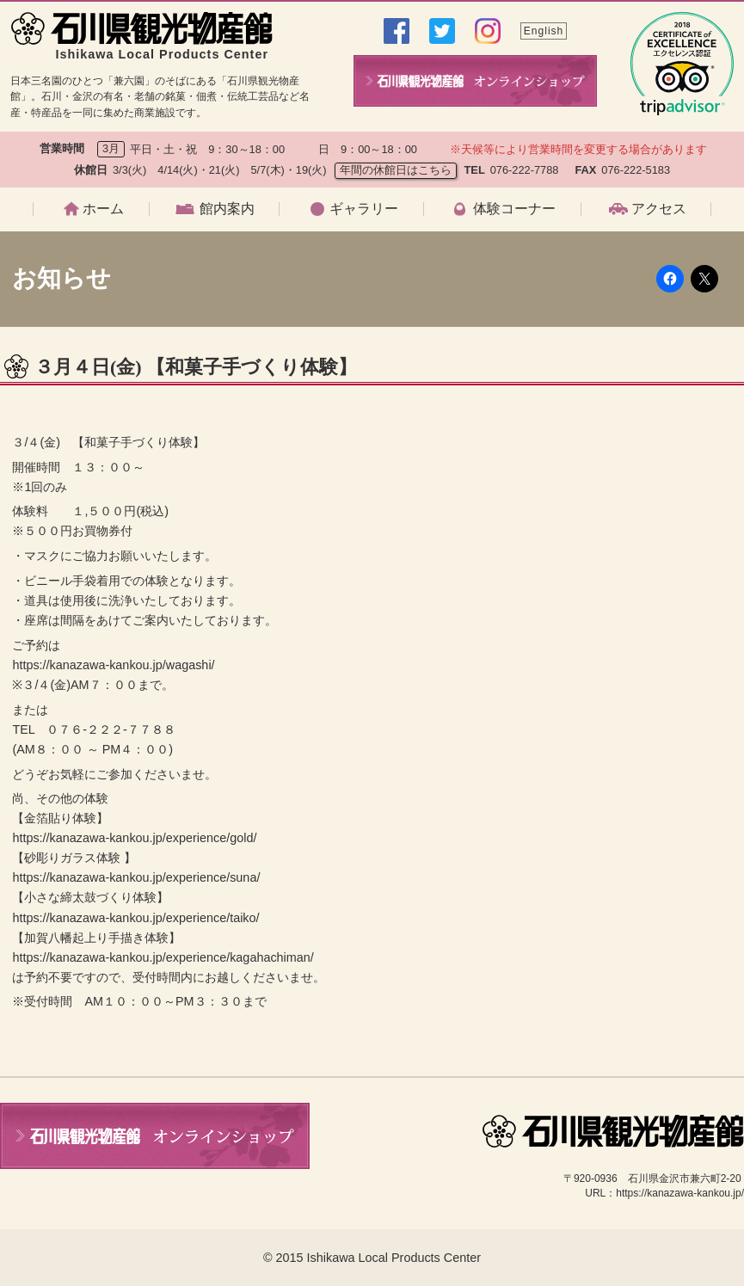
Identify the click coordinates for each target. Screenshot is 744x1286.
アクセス (658, 209)
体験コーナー (514, 209)
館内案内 (227, 209)
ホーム (103, 209)
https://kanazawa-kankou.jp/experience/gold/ (134, 838)
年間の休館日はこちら (396, 169)
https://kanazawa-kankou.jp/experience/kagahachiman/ (162, 957)
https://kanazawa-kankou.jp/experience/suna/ (136, 877)
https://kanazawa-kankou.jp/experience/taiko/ (135, 918)
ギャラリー (363, 209)
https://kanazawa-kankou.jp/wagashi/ (113, 665)
